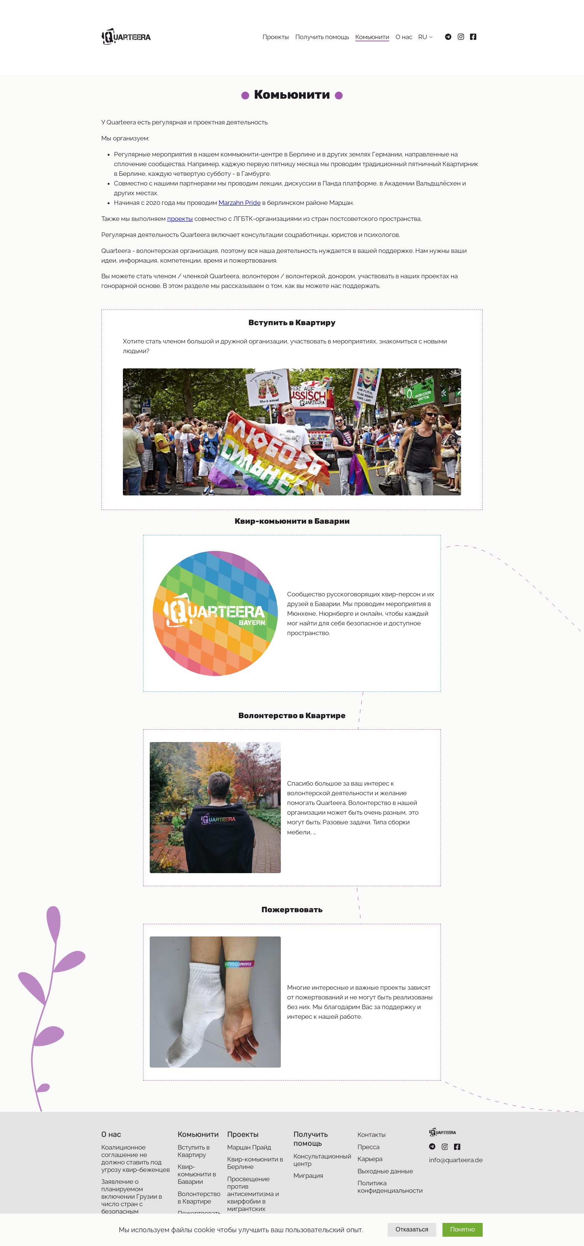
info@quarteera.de (456, 1160)
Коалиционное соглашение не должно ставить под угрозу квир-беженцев (135, 1158)
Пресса (369, 1147)
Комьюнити (372, 37)
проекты (180, 218)
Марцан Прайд (249, 1147)
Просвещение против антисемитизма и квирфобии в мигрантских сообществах (253, 1197)
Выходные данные (385, 1171)
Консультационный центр (322, 1160)
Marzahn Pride (240, 202)
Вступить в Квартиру (194, 1151)
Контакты (372, 1134)
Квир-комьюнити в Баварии (197, 1174)
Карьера (370, 1159)
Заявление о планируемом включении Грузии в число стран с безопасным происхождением (131, 1200)
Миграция (308, 1175)
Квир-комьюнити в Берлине (255, 1162)
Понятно (462, 1229)
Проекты (276, 37)
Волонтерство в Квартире (199, 1197)
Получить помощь (322, 37)
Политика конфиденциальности (390, 1186)
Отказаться (412, 1229)
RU (422, 37)
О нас (404, 37)
